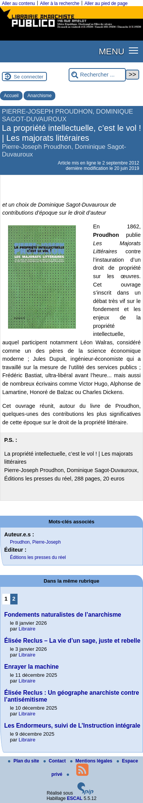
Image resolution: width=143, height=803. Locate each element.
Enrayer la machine (31, 666)
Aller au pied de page (105, 3)
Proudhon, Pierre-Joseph (35, 542)
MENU (111, 51)
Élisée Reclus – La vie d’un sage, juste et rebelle (72, 640)
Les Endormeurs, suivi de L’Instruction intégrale (72, 725)
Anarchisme (39, 95)
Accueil (11, 95)
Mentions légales (92, 761)
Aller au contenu (18, 3)
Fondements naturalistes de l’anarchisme (62, 614)
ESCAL (75, 798)
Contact (55, 761)
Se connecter (28, 77)
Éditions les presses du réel (38, 557)
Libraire (27, 629)
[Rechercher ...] (97, 74)
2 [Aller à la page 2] (13, 599)
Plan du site (24, 761)
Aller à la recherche (59, 3)
